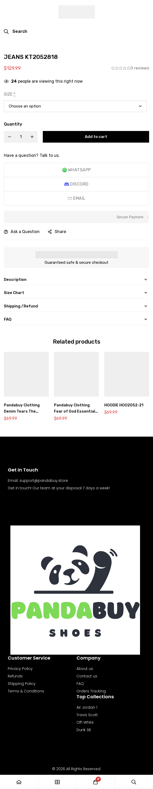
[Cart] (95, 782)
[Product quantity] (21, 137)
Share (60, 231)
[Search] (15, 31)
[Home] (19, 782)
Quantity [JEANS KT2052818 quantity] (13, 124)
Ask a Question (25, 231)
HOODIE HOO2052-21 (124, 405)
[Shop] (57, 782)
